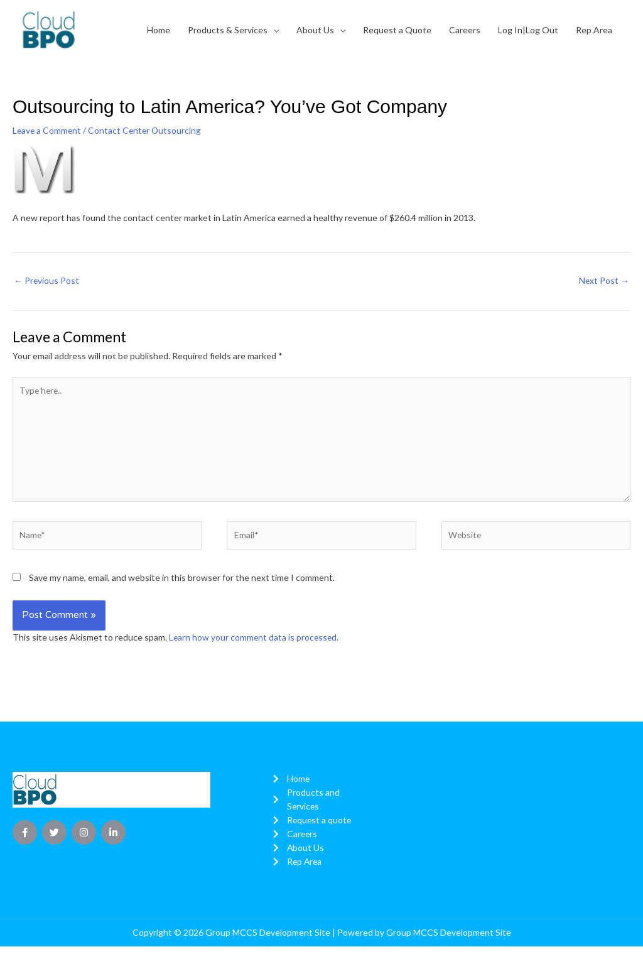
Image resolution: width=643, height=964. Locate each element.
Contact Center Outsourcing (147, 130)
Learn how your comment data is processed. (255, 639)
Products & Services (227, 29)
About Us (315, 29)
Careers (464, 29)
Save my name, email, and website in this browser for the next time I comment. (182, 580)
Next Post (603, 280)
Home (158, 29)
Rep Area (594, 29)
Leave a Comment (48, 130)
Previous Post (47, 280)
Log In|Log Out (528, 29)
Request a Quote (397, 29)
